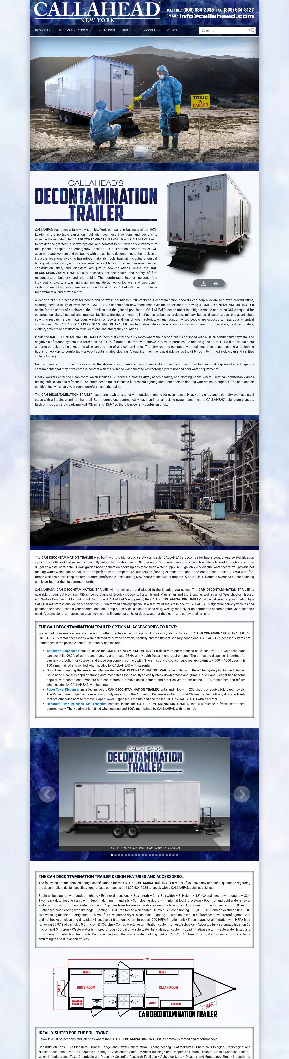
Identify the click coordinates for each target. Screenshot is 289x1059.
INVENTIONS (106, 30)
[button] (47, 794)
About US (128, 30)
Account (151, 30)
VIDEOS (172, 30)
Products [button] (42, 30)
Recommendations (74, 30)
